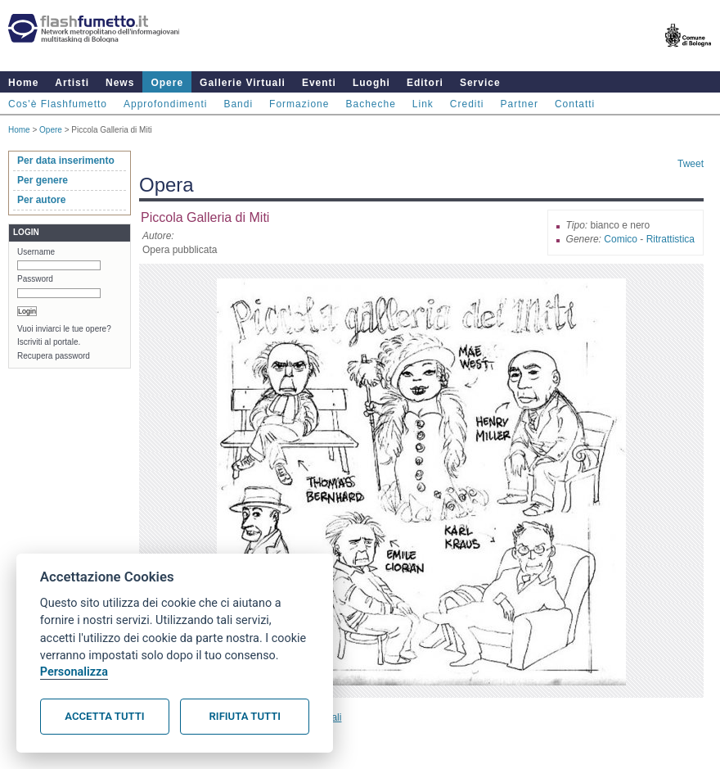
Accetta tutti (104, 716)
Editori (425, 82)
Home (23, 82)
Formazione (299, 104)
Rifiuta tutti (245, 716)
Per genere (42, 180)
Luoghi (371, 82)
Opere (167, 82)
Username (36, 251)
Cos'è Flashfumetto (57, 104)
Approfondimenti (165, 104)
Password (35, 278)
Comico (620, 239)
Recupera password (53, 355)
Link (423, 104)
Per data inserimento (66, 160)
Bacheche (370, 104)
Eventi (319, 82)
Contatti (575, 104)
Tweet (690, 164)
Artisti (72, 82)
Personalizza (74, 672)
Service (480, 82)
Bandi (238, 104)
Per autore (41, 200)
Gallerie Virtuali (243, 82)
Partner (519, 104)
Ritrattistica (670, 239)
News (120, 82)
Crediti (467, 104)
